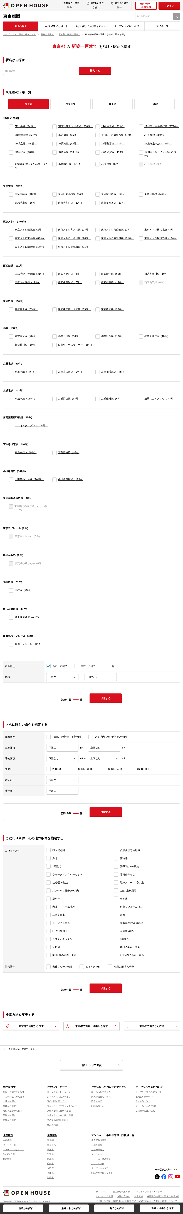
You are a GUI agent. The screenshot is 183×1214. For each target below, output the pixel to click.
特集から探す (9, 1120)
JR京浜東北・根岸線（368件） (75, 126)
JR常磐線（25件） (68, 134)
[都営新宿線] (97, 336)
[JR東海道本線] (141, 144)
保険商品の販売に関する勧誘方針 (163, 1196)
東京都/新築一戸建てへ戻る (21, 1049)
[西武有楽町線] (54, 274)
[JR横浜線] (54, 154)
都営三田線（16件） (69, 336)
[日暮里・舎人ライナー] (54, 345)
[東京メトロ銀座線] (11, 230)
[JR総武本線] (11, 135)
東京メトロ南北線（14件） (30, 246)
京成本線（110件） (25, 398)
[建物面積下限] (62, 758)
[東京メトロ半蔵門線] (141, 238)
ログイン (169, 5)
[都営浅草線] (11, 336)
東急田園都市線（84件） (72, 194)
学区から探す (9, 1115)
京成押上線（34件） (69, 398)
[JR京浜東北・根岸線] (54, 126)
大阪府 (50, 1168)
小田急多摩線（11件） (70, 479)
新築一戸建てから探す (13, 1092)
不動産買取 (96, 1145)
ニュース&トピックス (13, 1149)
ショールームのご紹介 (146, 1106)
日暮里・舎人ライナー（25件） (75, 344)
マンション (96, 1154)
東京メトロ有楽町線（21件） (117, 238)
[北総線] (11, 590)
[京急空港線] (54, 453)
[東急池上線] (11, 203)
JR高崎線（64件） (68, 143)
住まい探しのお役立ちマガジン (91, 26)
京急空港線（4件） (69, 452)
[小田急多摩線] (54, 479)
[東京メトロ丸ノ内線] (54, 230)
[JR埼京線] (11, 144)
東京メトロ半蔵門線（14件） (160, 238)
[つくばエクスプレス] (11, 426)
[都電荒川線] (11, 345)
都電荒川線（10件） (26, 344)
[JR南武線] (11, 154)
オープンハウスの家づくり (148, 1092)
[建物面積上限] (104, 758)
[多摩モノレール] (11, 644)
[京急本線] (11, 453)
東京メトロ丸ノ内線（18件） (74, 229)
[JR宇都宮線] (97, 144)
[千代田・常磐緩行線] (97, 135)
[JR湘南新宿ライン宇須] (141, 154)
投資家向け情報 (98, 1140)
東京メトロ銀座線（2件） (29, 229)
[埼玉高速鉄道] (11, 617)
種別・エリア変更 (101, 1065)
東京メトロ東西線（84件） (30, 238)
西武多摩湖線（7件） (70, 282)
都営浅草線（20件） (26, 336)
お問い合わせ (123, 1196)
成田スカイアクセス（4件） (160, 398)
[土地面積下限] (62, 748)
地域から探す (25, 1208)
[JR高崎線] (54, 144)
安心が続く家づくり (56, 1101)
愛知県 (50, 1163)
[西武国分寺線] (11, 283)
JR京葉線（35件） (154, 134)
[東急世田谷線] (97, 194)
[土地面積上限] (104, 748)
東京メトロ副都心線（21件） (74, 246)
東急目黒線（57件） (155, 194)
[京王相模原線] (97, 372)
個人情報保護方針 (121, 1192)
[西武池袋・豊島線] (11, 274)
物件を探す (21, 26)
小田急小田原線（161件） (29, 479)
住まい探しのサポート (56, 26)
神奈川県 (71, 104)
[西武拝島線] (97, 283)
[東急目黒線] (141, 194)
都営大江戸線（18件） (157, 336)
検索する (95, 70)
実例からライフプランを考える (62, 1106)
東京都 (50, 1140)
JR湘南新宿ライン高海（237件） (31, 166)
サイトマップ (102, 1192)
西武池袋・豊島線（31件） (30, 273)
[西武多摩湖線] (54, 283)
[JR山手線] (11, 126)
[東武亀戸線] (97, 309)
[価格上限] (101, 677)
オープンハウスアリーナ (103, 1168)
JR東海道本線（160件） (158, 143)
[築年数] (62, 791)
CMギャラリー (10, 1154)
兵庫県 (50, 1173)
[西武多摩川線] (141, 274)
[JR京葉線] (141, 135)
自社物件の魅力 (142, 1101)
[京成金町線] (97, 399)
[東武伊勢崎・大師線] (54, 309)
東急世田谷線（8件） (113, 194)
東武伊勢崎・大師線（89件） (74, 309)
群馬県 (50, 1159)
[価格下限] (62, 677)
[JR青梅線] (97, 166)
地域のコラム (97, 1106)
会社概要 (7, 1140)
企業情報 (8, 1135)
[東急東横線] (11, 194)
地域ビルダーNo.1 (144, 1096)
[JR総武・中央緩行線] (141, 126)
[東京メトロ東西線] (11, 238)
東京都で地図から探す (151, 1026)
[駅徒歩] (62, 780)
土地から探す (9, 1101)
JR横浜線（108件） (69, 152)
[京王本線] (11, 372)
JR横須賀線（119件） (113, 152)
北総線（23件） (24, 590)
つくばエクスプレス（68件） (31, 425)
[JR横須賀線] (97, 154)
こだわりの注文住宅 (145, 1110)
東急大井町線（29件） (70, 202)
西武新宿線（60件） (112, 273)
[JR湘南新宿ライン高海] (11, 166)
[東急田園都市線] (54, 194)
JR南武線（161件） (26, 152)
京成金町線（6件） (112, 398)
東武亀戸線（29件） (112, 309)
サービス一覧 (9, 1145)
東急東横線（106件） (27, 194)
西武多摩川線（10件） (157, 273)
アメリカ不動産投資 (101, 1159)
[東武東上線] (11, 309)
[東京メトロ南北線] (11, 247)
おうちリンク (97, 1163)
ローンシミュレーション (59, 1092)
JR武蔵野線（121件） (70, 164)
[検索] (176, 16)
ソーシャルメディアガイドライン (150, 1192)
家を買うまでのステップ (59, 1096)
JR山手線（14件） (25, 126)
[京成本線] (11, 399)
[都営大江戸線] (141, 336)
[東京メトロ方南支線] (97, 230)
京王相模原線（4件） (113, 371)
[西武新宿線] (97, 274)
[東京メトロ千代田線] (54, 238)
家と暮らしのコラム (101, 1092)
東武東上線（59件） (26, 309)
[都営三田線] (54, 336)
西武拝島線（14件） (112, 282)
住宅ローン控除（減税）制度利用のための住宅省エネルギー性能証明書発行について (136, 1201)
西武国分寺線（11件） (27, 282)
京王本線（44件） (25, 371)
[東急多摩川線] (97, 203)
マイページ (162, 26)
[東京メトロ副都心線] (54, 247)
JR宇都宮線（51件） (113, 143)
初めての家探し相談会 (58, 1120)
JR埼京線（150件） (26, 143)
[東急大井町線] (54, 203)
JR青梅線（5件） (111, 164)
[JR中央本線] (97, 126)
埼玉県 (112, 104)
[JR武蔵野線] (54, 166)
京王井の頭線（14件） (70, 371)
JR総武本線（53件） (26, 134)
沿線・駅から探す (71, 1208)
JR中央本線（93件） (113, 126)
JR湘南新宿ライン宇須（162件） (160, 154)
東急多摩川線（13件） (114, 202)
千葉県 (154, 104)
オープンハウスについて (127, 26)
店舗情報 (52, 1135)
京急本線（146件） (25, 452)
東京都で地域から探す (31, 1026)
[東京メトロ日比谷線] (141, 230)
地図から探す (116, 1208)
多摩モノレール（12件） (29, 644)
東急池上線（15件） (26, 202)
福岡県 (50, 1177)
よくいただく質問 (104, 1196)
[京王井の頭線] (54, 372)
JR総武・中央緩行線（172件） (161, 126)
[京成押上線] (54, 399)
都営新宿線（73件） (112, 336)
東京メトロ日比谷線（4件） (160, 229)
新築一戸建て (97, 1149)
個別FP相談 (52, 1124)
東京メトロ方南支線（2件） (117, 229)
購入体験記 (96, 1101)
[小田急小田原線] (11, 479)
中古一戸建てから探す (13, 1096)
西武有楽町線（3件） (70, 273)
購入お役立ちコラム (101, 1096)
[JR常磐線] (54, 135)
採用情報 (7, 1159)
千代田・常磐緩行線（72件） (117, 134)
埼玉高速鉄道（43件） (27, 617)
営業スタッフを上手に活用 (60, 1115)
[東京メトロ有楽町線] (97, 238)
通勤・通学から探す (162, 1208)
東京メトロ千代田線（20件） (74, 238)
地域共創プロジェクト (102, 1173)
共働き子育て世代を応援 (59, 1110)
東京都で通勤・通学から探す (91, 1026)
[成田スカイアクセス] (141, 399)
